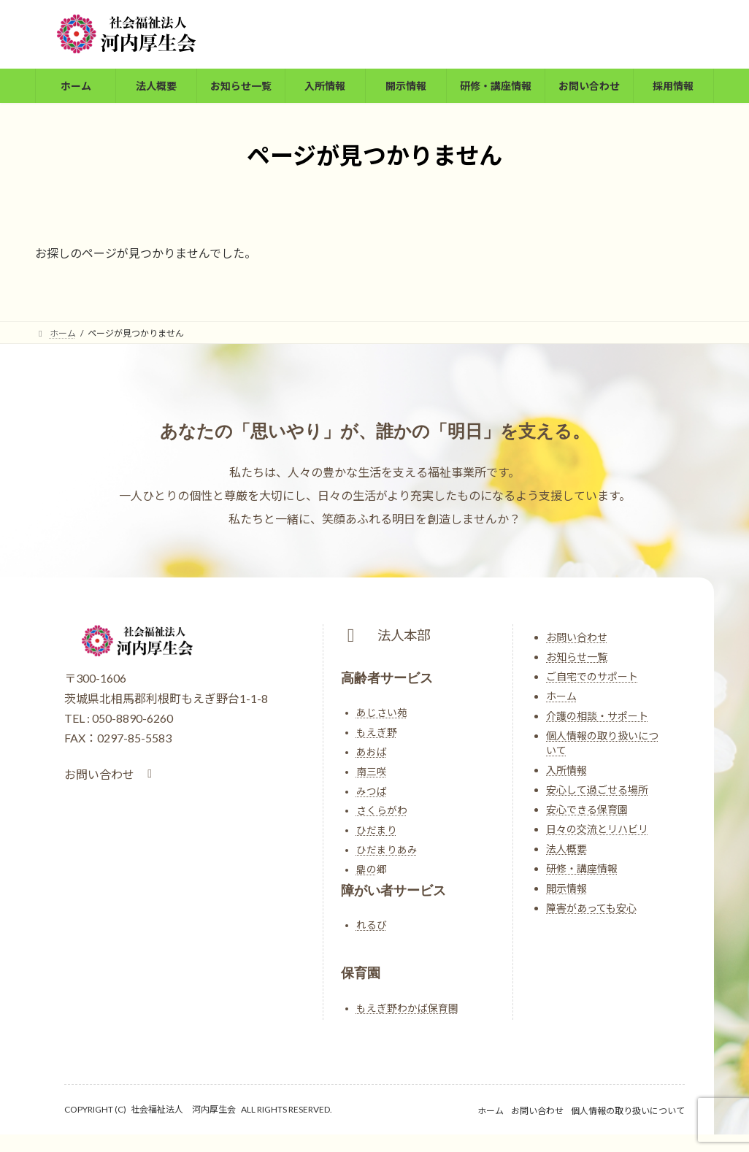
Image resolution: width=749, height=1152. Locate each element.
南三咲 (371, 771)
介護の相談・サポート (597, 716)
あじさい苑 (381, 712)
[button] (110, 774)
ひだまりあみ (387, 850)
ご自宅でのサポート (592, 676)
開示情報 (566, 888)
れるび (371, 925)
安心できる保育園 (587, 809)
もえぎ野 (376, 732)
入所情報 (566, 770)
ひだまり (376, 830)
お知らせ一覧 (576, 656)
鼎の (366, 869)
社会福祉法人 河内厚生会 (183, 1109)
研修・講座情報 (582, 868)
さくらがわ (381, 810)
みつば (371, 791)
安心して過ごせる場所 (597, 789)
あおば (371, 752)
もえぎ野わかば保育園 (407, 1008)
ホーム (561, 696)
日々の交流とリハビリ (597, 829)
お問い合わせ (576, 637)
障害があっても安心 (591, 908)
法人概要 (566, 848)
